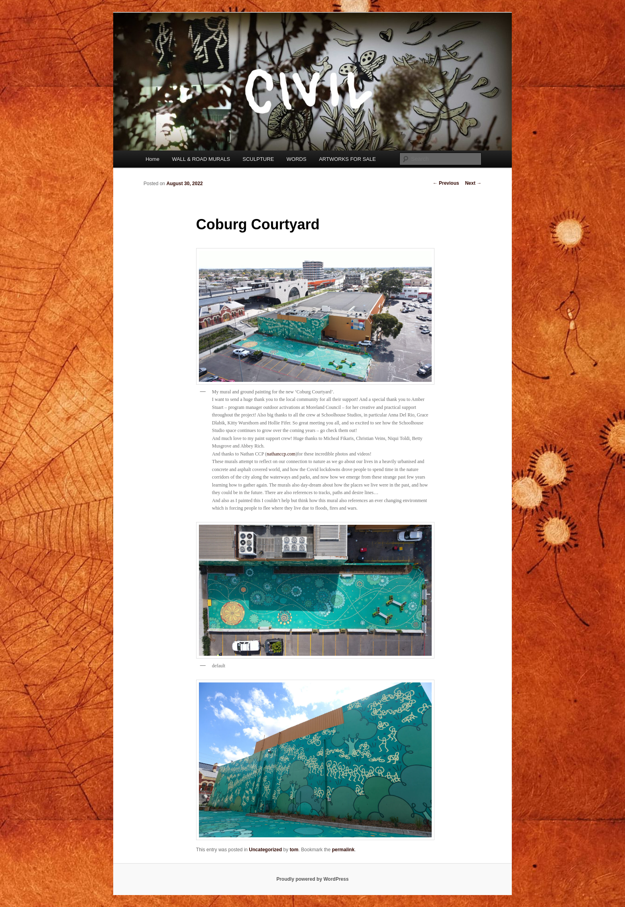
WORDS (297, 159)
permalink (343, 849)
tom (294, 849)
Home (152, 159)
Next (473, 183)
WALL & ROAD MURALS (201, 159)
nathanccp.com (281, 454)
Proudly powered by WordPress (312, 879)
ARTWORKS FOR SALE (347, 159)
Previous (446, 183)
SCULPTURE (258, 159)
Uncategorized (265, 849)
